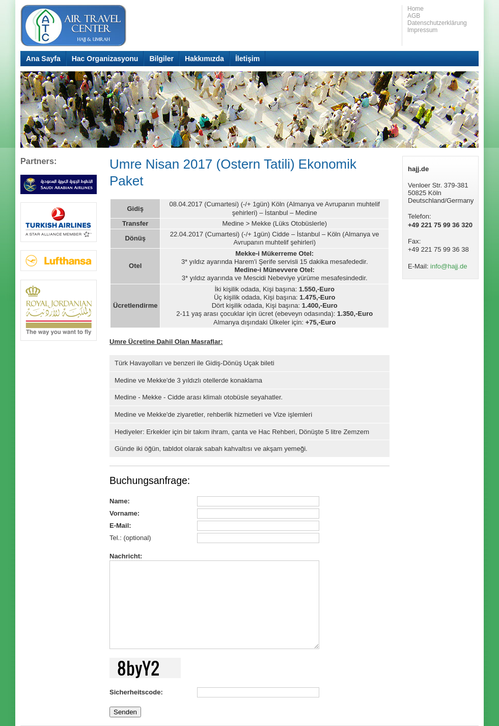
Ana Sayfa (43, 59)
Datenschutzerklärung (437, 22)
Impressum (422, 30)
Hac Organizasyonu (105, 59)
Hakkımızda (204, 59)
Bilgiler (161, 59)
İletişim (247, 59)
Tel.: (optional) (130, 538)
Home (415, 8)
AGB (413, 15)
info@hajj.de (448, 266)
